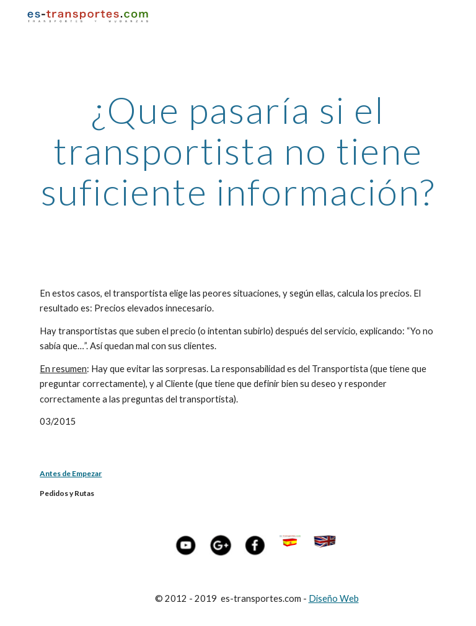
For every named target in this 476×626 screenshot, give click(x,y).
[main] (238, 150)
